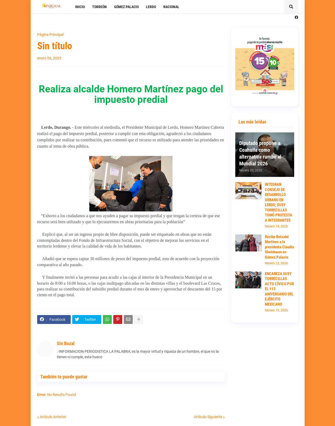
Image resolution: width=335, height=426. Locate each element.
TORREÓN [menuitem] (99, 7)
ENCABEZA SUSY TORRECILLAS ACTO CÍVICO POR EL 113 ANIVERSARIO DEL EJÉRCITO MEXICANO (279, 289)
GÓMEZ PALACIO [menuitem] (126, 7)
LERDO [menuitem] (151, 7)
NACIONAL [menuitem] (171, 7)
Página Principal (50, 34)
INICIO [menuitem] (80, 7)
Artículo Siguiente (208, 417)
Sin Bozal (66, 343)
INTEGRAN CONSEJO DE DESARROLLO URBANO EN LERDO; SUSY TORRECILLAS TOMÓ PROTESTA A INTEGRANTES (278, 202)
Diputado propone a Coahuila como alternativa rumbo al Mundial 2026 (260, 153)
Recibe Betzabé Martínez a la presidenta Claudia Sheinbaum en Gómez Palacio (279, 247)
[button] (291, 7)
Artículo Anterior (53, 417)
